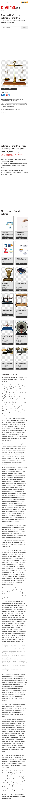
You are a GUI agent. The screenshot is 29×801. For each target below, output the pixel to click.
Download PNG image (9, 88)
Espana (12, 2)
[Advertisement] (14, 45)
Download (7, 238)
